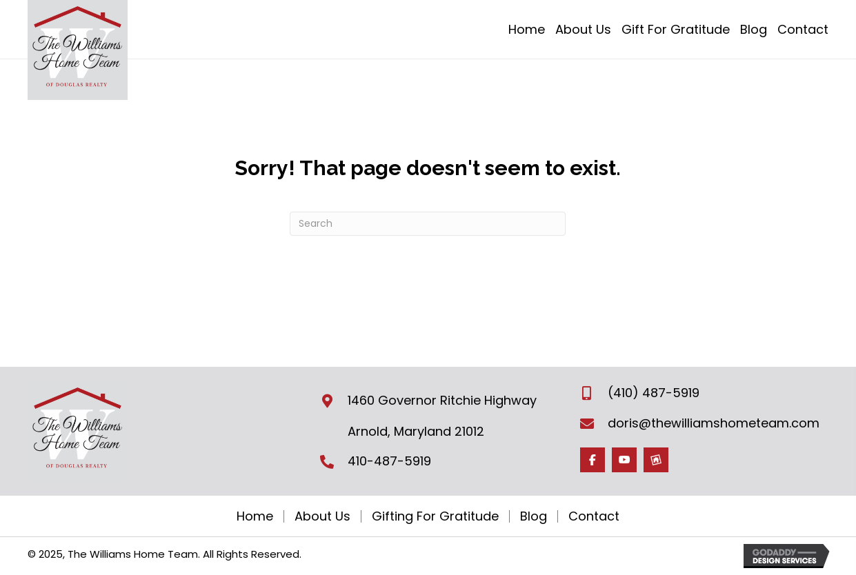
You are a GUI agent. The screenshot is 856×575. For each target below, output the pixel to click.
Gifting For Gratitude (435, 516)
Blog (533, 516)
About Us (322, 516)
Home (255, 516)
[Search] (428, 224)
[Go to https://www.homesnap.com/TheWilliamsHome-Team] (656, 459)
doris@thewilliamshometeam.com (713, 423)
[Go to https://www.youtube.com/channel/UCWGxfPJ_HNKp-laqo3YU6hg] (624, 459)
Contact (593, 516)
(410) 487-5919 (653, 392)
